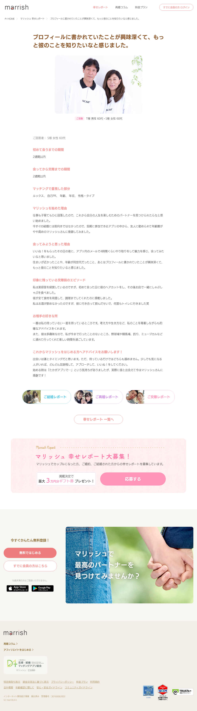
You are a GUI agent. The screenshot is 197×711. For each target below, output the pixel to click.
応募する (133, 479)
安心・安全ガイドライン (49, 687)
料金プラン (141, 7)
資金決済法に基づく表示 (36, 682)
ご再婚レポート (96, 397)
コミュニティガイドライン (78, 687)
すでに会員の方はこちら (30, 565)
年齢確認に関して (25, 687)
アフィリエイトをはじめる (17, 650)
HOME (11, 19)
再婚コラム (121, 7)
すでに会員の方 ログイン (176, 7)
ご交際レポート (148, 397)
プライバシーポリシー (62, 682)
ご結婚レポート (44, 397)
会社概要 (8, 687)
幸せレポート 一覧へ (98, 419)
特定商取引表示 (12, 682)
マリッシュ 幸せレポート (32, 19)
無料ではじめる (30, 552)
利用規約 (95, 682)
